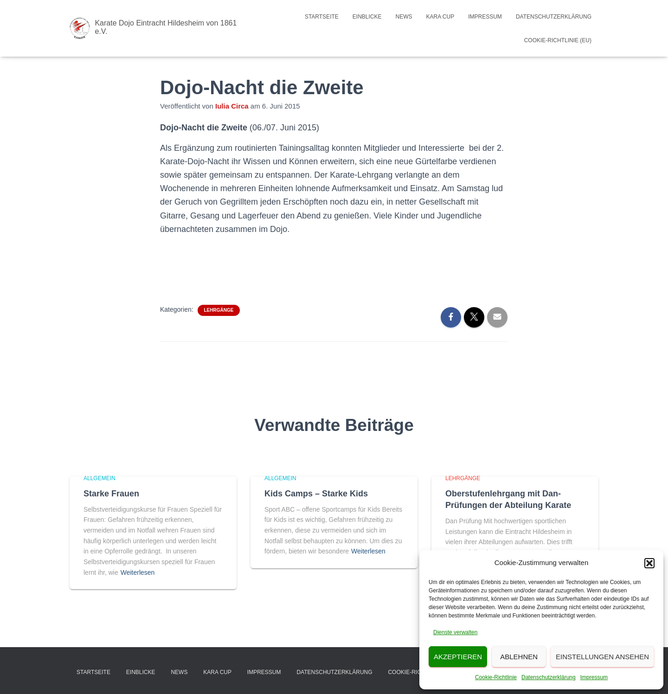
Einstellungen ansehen (602, 657)
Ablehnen (519, 657)
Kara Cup (440, 16)
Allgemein (100, 478)
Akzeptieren (458, 657)
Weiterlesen (138, 572)
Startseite (322, 16)
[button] (649, 563)
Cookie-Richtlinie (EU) (557, 40)
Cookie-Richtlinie (496, 677)
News (404, 16)
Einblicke (367, 16)
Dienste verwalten (455, 632)
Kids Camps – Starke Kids (316, 493)
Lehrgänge (219, 310)
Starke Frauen (111, 493)
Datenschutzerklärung (548, 677)
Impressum (594, 677)
